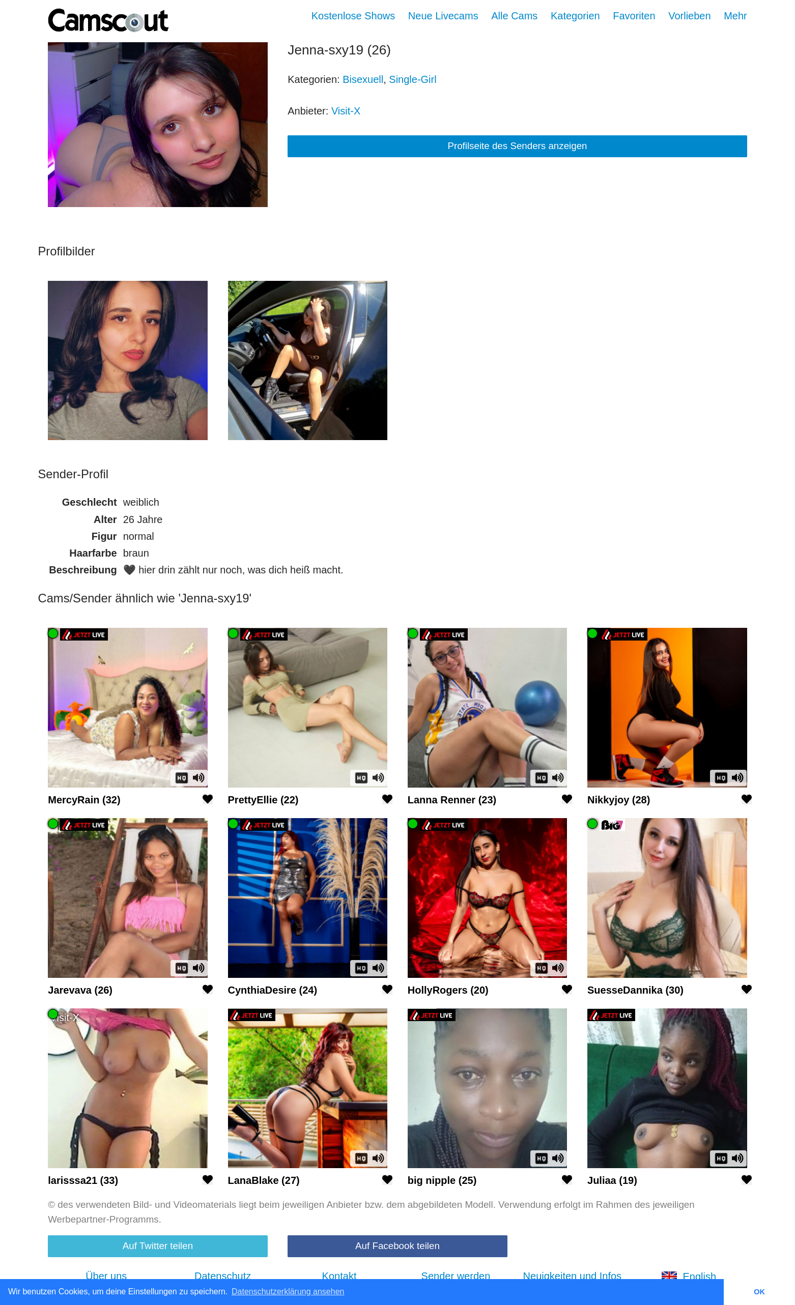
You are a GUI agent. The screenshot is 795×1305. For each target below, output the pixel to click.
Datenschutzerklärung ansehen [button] (288, 1291)
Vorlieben (689, 15)
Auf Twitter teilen (158, 1245)
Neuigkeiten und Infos (572, 1276)
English (688, 1276)
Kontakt (339, 1276)
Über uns (106, 1276)
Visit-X (345, 111)
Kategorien (575, 15)
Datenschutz (222, 1276)
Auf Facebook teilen (397, 1245)
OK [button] (759, 1292)
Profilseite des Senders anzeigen (517, 145)
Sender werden (456, 1276)
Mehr (735, 15)
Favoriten (634, 15)
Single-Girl (412, 79)
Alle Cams (514, 15)
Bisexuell (363, 79)
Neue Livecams (443, 15)
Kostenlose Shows (353, 15)
